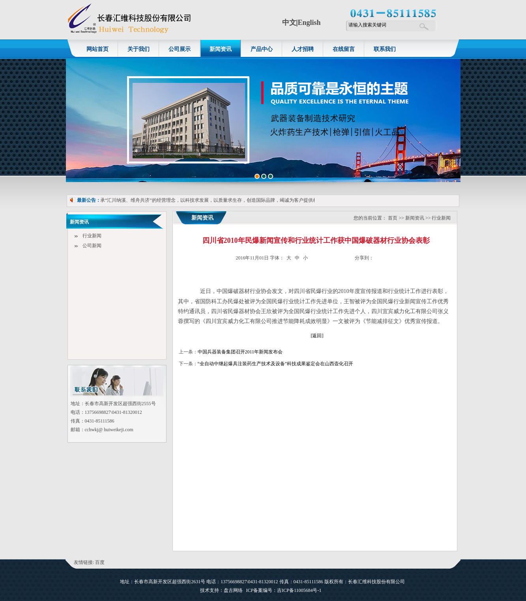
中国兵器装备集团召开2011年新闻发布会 (240, 352)
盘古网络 (233, 590)
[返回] (317, 335)
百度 (100, 562)
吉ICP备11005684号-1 (299, 590)
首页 (392, 218)
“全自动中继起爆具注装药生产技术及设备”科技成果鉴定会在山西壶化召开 (276, 363)
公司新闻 (91, 245)
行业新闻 (91, 236)
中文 (289, 22)
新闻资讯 (414, 218)
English (309, 22)
